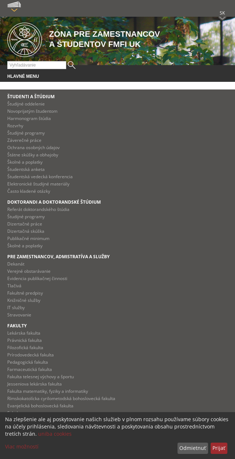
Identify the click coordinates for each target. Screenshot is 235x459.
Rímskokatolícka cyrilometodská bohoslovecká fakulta (61, 398)
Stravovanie (19, 315)
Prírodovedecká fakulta (30, 355)
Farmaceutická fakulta (29, 369)
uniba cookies (55, 433)
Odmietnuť (192, 447)
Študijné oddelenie (26, 104)
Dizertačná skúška (25, 231)
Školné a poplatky (25, 162)
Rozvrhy (15, 126)
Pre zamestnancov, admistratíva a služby (58, 257)
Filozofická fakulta (25, 347)
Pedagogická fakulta (27, 362)
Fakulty (17, 326)
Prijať (218, 447)
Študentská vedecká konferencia (40, 176)
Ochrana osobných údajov (33, 147)
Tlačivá (14, 286)
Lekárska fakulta (23, 333)
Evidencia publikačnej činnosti (37, 278)
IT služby (16, 307)
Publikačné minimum (28, 238)
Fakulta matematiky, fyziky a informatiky (47, 391)
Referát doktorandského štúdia (38, 209)
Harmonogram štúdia (29, 118)
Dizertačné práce (24, 224)
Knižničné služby (23, 300)
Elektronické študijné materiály (38, 184)
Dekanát (15, 264)
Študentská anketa (26, 169)
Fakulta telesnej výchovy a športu (40, 377)
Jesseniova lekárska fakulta (34, 384)
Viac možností (22, 446)
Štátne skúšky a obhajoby (32, 155)
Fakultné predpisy (25, 293)
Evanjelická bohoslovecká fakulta (40, 406)
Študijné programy (26, 133)
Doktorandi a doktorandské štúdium (54, 202)
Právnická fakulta (24, 340)
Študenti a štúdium (31, 96)
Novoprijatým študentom (32, 111)
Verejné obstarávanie (29, 271)
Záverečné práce (24, 140)
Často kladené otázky (28, 191)
